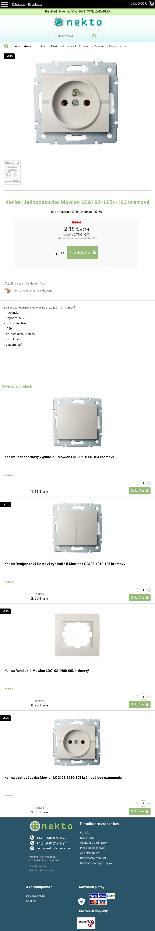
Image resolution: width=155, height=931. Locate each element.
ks (62, 253)
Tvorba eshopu (39, 866)
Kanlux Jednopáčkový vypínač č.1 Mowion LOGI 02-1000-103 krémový (59, 457)
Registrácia (35, 4)
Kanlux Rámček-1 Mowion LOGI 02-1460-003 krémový (46, 671)
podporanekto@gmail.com (53, 848)
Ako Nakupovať (89, 852)
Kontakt (85, 832)
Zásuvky (99, 46)
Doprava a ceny (35, 895)
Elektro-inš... (58, 46)
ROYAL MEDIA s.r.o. (41, 870)
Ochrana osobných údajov (96, 863)
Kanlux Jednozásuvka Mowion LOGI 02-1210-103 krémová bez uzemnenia (63, 778)
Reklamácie (87, 837)
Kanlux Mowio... (80, 46)
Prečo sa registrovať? (93, 847)
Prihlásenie (18, 4)
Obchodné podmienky (94, 842)
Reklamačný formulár (93, 858)
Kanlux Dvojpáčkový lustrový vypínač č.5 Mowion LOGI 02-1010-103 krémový (64, 564)
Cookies (31, 900)
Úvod (43, 46)
